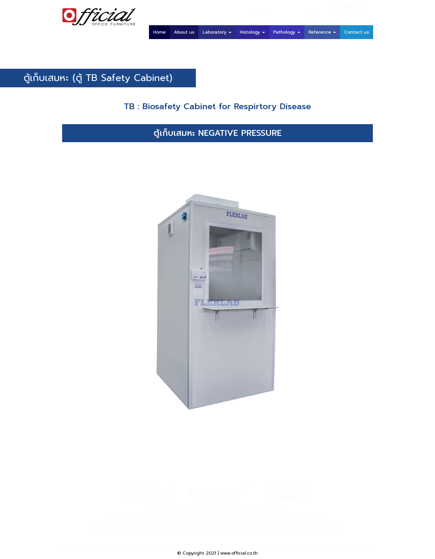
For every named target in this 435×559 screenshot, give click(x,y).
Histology (252, 32)
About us (184, 32)
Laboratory (217, 32)
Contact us (356, 32)
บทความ (361, 46)
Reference (322, 32)
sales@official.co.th (320, 527)
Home (159, 32)
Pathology (286, 32)
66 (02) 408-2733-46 (174, 527)
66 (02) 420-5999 (125, 527)
